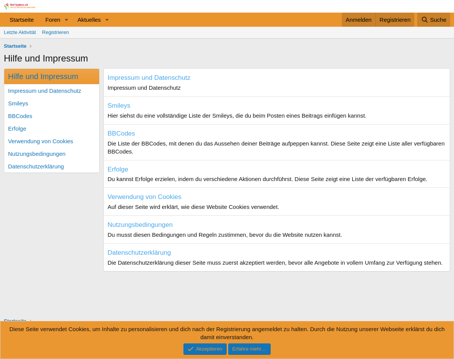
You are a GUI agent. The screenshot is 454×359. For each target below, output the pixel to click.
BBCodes (20, 116)
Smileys (18, 103)
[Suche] (433, 20)
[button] (66, 20)
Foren (52, 19)
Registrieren (55, 32)
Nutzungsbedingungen (36, 153)
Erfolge (17, 128)
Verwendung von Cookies (40, 141)
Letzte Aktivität (20, 32)
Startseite (22, 19)
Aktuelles (89, 19)
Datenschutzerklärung (36, 166)
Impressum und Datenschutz (44, 90)
